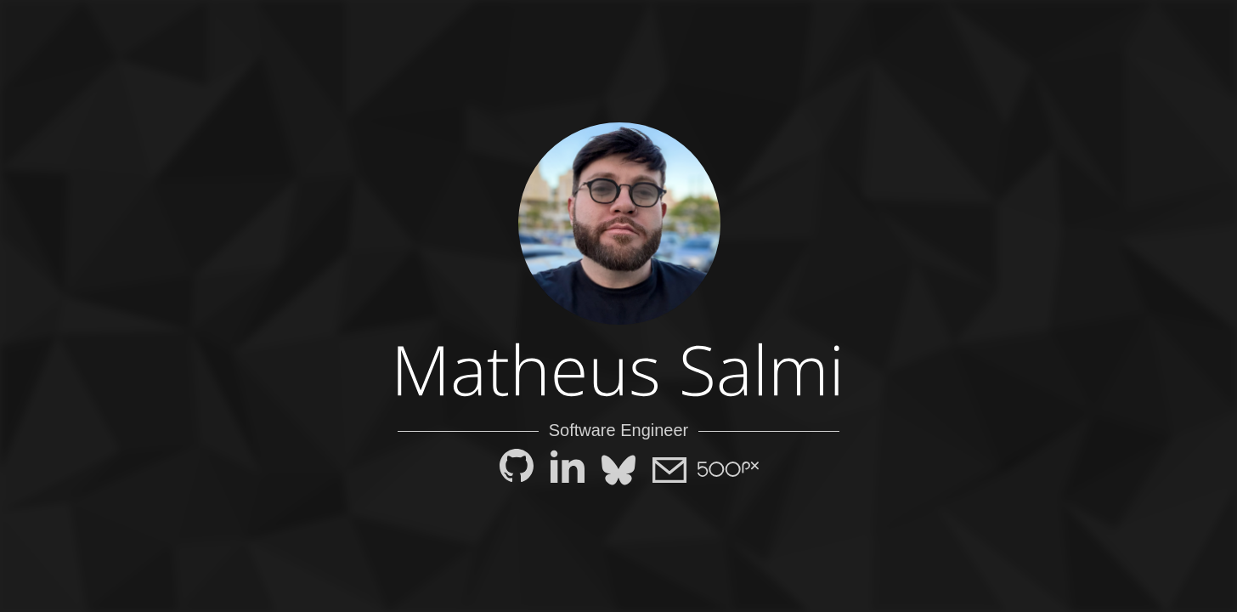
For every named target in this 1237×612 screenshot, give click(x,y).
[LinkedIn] (568, 471)
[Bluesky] (618, 471)
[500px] (720, 467)
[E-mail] (669, 471)
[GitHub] (517, 471)
